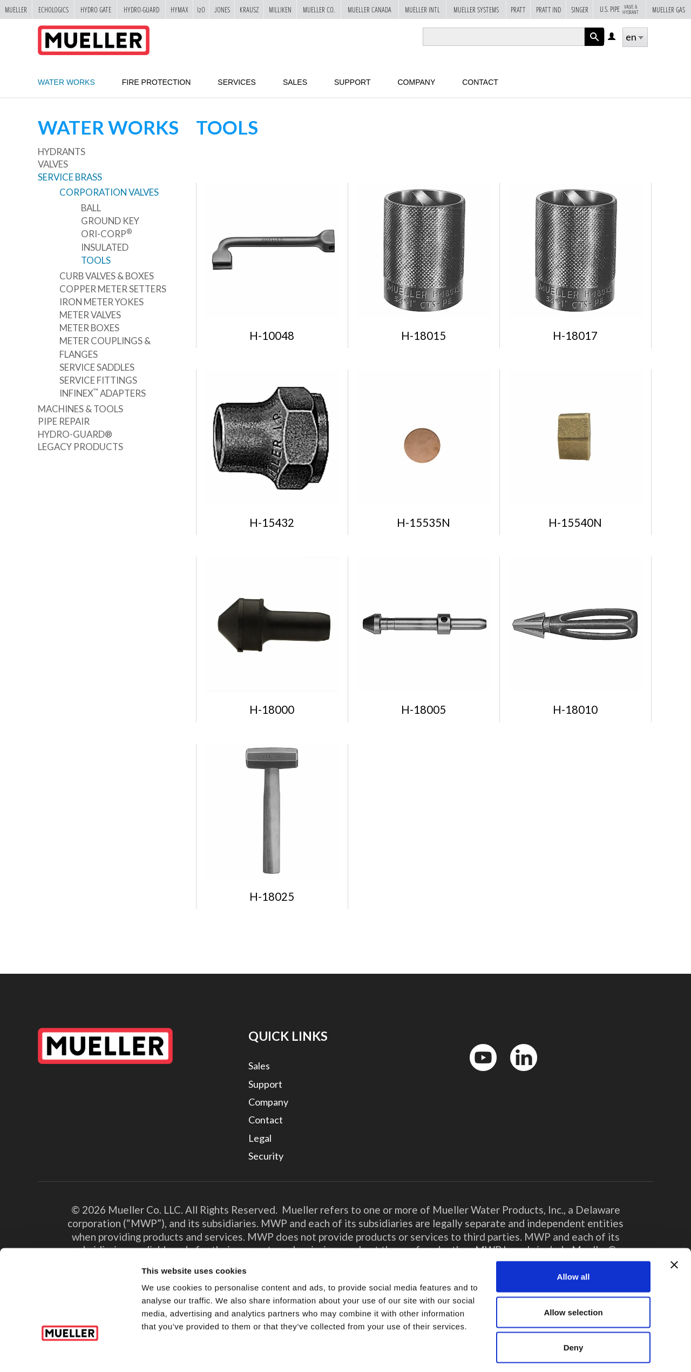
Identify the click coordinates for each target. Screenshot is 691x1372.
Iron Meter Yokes (101, 301)
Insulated (104, 247)
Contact (480, 82)
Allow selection (573, 1265)
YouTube (477, 1073)
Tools (96, 260)
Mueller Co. (319, 9)
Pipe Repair (64, 421)
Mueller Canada (369, 9)
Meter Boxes (89, 327)
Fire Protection (156, 82)
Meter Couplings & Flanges (105, 347)
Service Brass (70, 177)
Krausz (249, 9)
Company (416, 82)
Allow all (573, 1230)
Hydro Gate (95, 9)
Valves (53, 164)
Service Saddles (96, 367)
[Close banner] (674, 1218)
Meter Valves (90, 314)
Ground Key (110, 220)
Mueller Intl (422, 9)
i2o (201, 9)
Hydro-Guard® (75, 434)
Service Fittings (98, 380)
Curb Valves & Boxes (106, 276)
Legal (260, 1138)
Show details (566, 1350)
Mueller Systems (476, 9)
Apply (594, 45)
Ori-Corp (106, 233)
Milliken (280, 9)
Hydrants (61, 151)
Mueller (16, 9)
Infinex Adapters (102, 393)
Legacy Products (80, 446)
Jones (222, 9)
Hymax (179, 9)
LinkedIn (518, 1073)
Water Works (66, 82)
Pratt (518, 9)
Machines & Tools (80, 408)
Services (237, 82)
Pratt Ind (548, 9)
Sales (259, 1066)
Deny (574, 1301)
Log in (612, 37)
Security (265, 1156)
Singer (579, 9)
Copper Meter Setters (112, 289)
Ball (91, 207)
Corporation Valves (109, 192)
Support (352, 82)
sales (295, 82)
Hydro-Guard (141, 9)
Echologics (53, 9)
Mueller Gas (668, 9)
